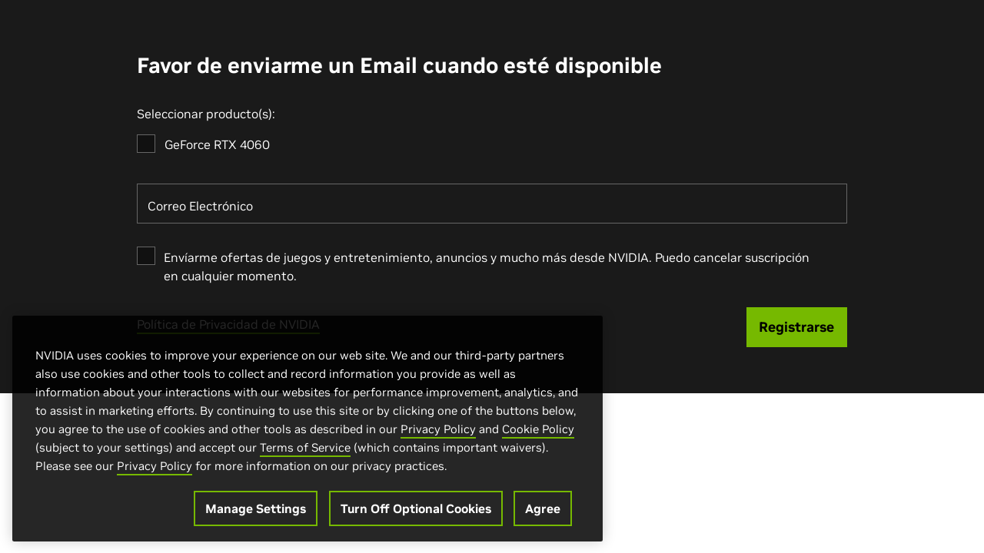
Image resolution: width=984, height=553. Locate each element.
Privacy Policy (438, 434)
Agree (542, 514)
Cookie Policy (538, 434)
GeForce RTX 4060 (217, 144)
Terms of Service (305, 452)
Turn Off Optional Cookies (416, 514)
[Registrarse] (797, 327)
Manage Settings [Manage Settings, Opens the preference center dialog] (255, 514)
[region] (307, 434)
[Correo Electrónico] (492, 204)
